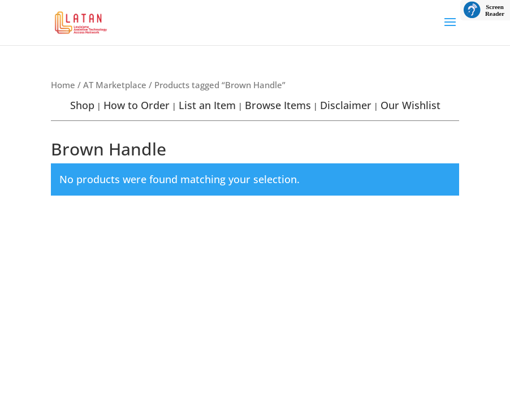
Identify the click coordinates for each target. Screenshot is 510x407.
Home (63, 84)
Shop (82, 105)
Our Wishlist (410, 105)
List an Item (207, 105)
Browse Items (278, 105)
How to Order (136, 105)
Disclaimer (345, 105)
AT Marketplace (114, 84)
